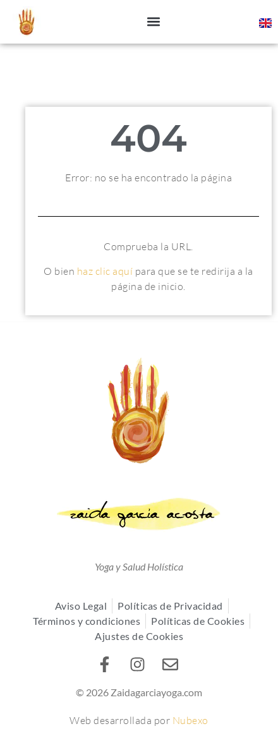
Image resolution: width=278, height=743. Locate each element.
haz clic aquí (105, 271)
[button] (153, 21)
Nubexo (189, 720)
